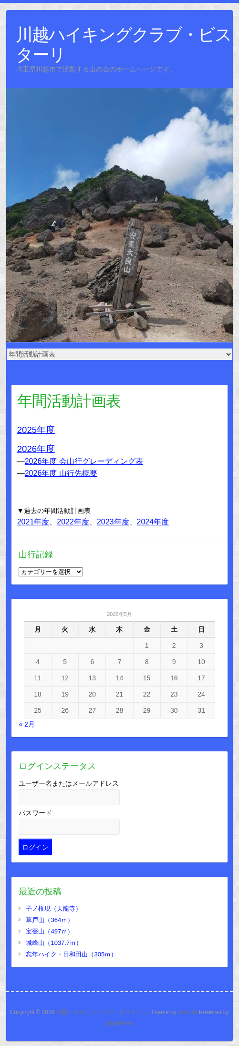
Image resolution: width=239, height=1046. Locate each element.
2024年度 (153, 522)
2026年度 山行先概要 (61, 473)
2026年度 (36, 449)
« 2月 (26, 724)
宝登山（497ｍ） (49, 931)
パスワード (35, 813)
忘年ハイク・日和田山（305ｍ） (71, 954)
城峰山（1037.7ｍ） (54, 942)
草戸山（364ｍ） (49, 919)
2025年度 (36, 430)
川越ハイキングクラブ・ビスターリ (123, 44)
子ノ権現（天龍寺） (54, 908)
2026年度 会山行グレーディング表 (84, 461)
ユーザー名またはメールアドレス (69, 783)
